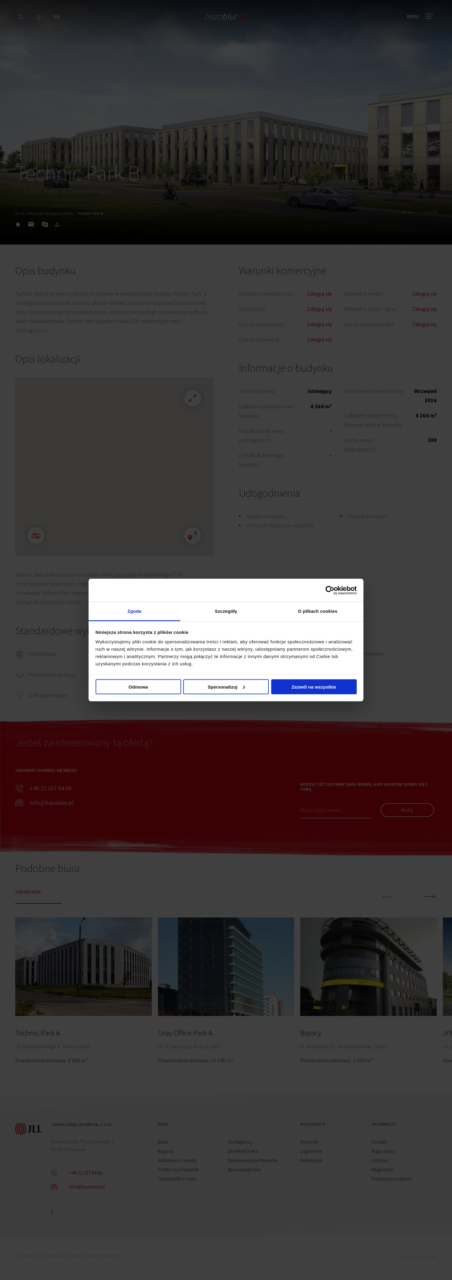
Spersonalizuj (226, 686)
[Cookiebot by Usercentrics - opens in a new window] (330, 590)
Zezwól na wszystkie (314, 686)
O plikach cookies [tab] (317, 611)
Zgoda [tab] (134, 611)
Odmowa (138, 686)
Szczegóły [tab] (226, 611)
